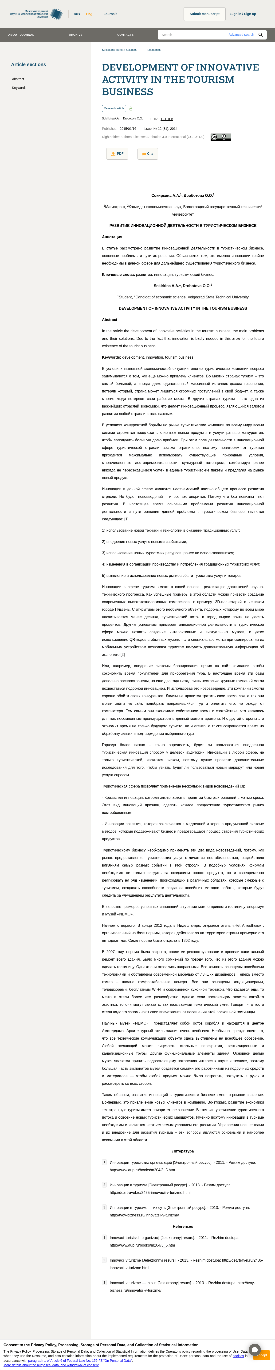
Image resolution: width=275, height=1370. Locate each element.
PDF (113, 154)
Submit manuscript (205, 14)
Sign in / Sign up (243, 14)
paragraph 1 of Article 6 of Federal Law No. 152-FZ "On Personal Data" (80, 1360)
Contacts (125, 34)
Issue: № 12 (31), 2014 (160, 129)
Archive (75, 34)
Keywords (19, 88)
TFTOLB (167, 119)
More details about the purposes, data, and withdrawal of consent (51, 1365)
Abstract (18, 79)
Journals (110, 14)
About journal (21, 34)
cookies (238, 1356)
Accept (261, 1355)
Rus (77, 14)
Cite (139, 153)
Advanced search (241, 34)
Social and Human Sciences (119, 49)
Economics (154, 49)
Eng (89, 14)
